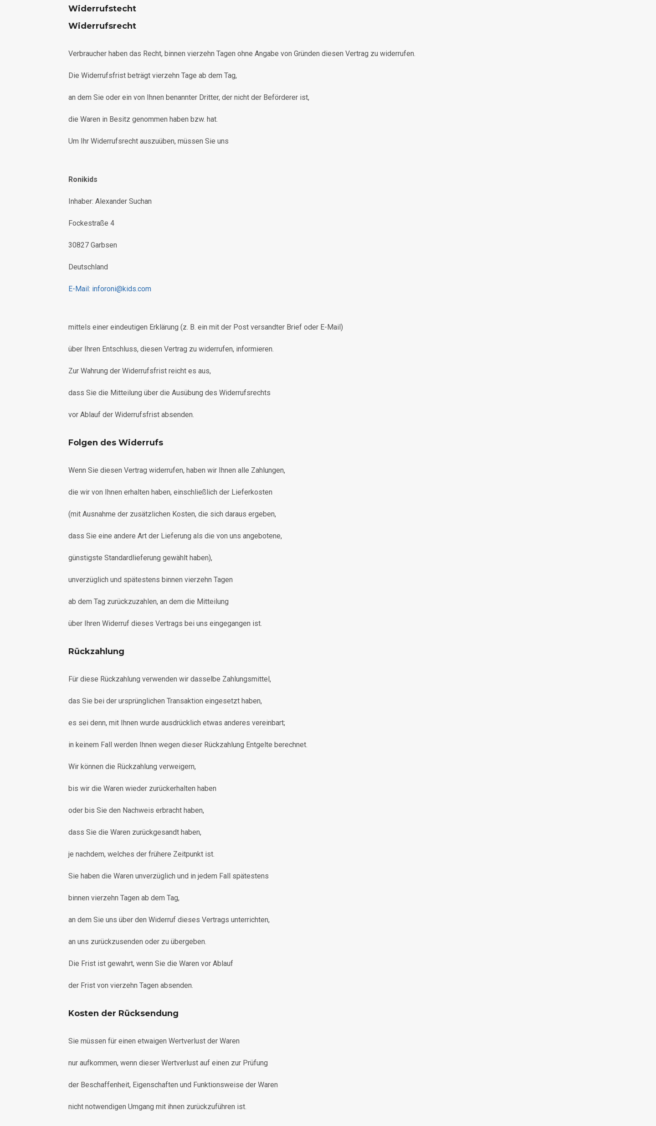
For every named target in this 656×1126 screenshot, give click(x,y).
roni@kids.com (109, 288)
